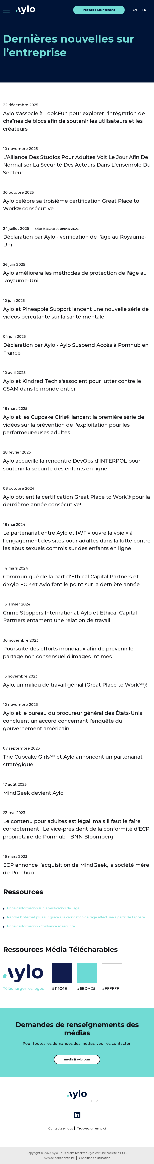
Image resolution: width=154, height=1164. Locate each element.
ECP (94, 1101)
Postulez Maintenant (99, 10)
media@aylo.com (77, 1059)
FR (144, 10)
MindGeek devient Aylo (33, 793)
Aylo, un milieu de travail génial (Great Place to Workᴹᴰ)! (75, 685)
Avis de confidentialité (59, 1158)
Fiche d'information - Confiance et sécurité (41, 926)
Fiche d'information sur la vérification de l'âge (43, 908)
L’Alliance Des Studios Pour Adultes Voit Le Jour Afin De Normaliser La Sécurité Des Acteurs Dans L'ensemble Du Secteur (77, 165)
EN (135, 10)
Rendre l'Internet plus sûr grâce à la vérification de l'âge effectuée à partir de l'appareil (77, 917)
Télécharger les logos (23, 988)
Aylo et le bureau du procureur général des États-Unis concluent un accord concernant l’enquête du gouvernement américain (72, 721)
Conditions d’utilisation (94, 1158)
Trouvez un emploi (91, 1128)
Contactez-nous (60, 1128)
